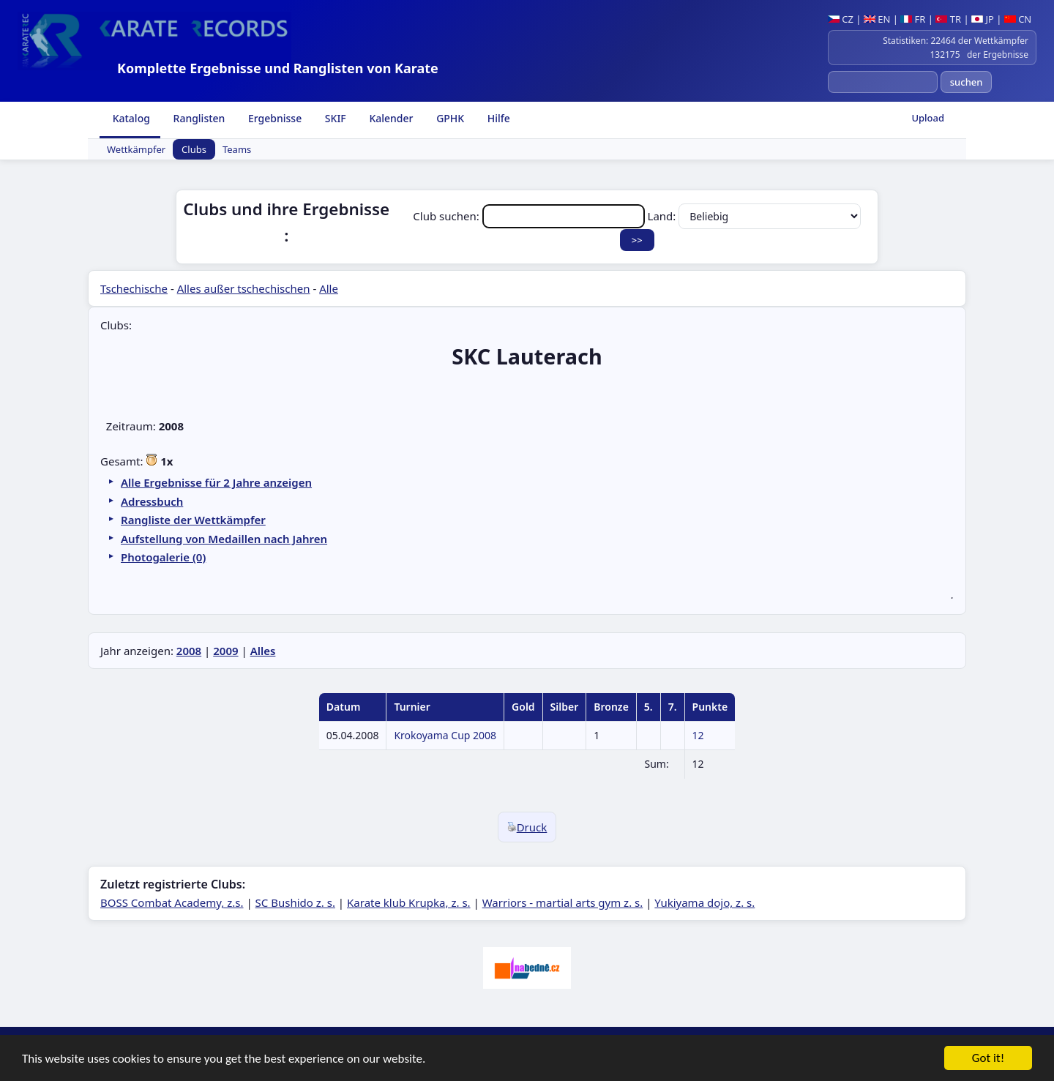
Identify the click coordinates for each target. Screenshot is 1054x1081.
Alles (263, 650)
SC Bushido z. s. (295, 902)
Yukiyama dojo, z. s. (704, 902)
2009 (225, 650)
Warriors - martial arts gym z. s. (562, 902)
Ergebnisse (273, 118)
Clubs (194, 149)
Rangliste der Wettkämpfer (193, 519)
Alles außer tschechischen (243, 288)
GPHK (449, 118)
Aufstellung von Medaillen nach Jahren (224, 538)
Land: (754, 216)
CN (1017, 19)
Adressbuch (152, 501)
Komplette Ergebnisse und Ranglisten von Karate (277, 68)
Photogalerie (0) (163, 557)
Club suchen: (530, 216)
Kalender (390, 118)
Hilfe (497, 118)
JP (982, 19)
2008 (188, 650)
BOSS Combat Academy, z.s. (172, 902)
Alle (328, 288)
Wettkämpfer (136, 149)
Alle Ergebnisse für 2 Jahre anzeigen (216, 482)
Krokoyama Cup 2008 (445, 735)
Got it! (988, 1058)
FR (912, 19)
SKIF (334, 118)
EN (877, 19)
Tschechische (134, 288)
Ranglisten (198, 118)
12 (698, 735)
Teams (237, 149)
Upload (927, 117)
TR (948, 19)
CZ (840, 19)
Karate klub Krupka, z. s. (409, 902)
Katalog (130, 118)
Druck (527, 827)
